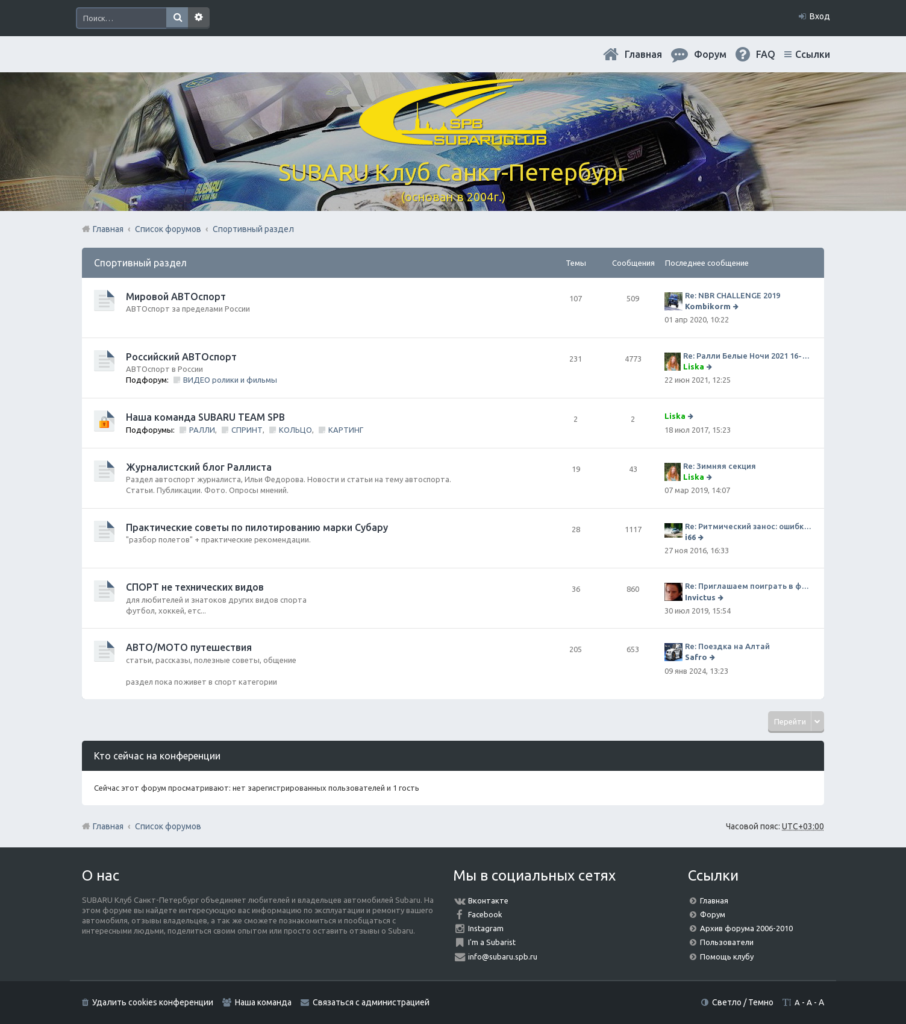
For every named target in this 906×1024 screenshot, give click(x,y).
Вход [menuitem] (820, 16)
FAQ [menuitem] (765, 54)
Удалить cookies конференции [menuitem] (152, 1002)
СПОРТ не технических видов (195, 587)
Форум (712, 914)
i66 (690, 537)
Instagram (486, 928)
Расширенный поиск (199, 18)
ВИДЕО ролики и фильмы (230, 379)
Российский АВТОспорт (181, 356)
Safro (696, 657)
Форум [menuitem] (710, 54)
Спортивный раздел (140, 262)
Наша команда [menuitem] (263, 1002)
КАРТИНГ (345, 430)
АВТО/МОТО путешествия (189, 647)
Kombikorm (708, 306)
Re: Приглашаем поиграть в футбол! (748, 586)
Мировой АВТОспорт (176, 296)
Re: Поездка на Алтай (727, 646)
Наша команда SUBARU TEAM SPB (205, 417)
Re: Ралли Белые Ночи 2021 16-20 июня (747, 355)
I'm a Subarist (492, 942)
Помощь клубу (727, 956)
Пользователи (727, 942)
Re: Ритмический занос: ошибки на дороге (748, 526)
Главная (643, 54)
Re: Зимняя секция (719, 466)
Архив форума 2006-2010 (746, 928)
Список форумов (168, 826)
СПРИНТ (247, 430)
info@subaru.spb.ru (502, 956)
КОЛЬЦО (295, 430)
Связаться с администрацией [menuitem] (371, 1002)
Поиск (177, 18)
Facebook (485, 914)
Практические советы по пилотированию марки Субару (257, 527)
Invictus (700, 597)
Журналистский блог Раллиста (199, 467)
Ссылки (812, 54)
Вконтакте (488, 900)
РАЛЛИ (202, 430)
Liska (693, 366)
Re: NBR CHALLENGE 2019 (732, 295)
